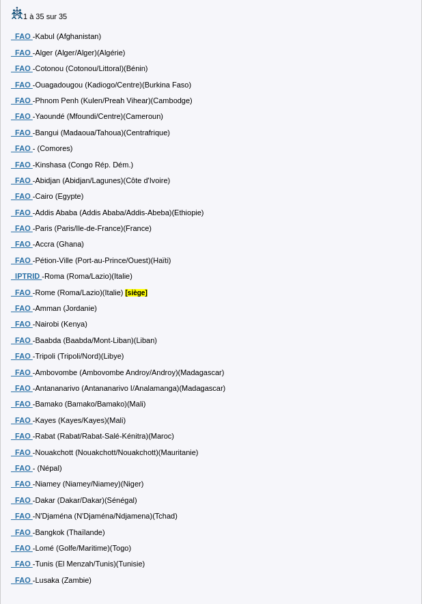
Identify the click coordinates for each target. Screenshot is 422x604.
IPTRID (26, 276)
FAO (22, 36)
